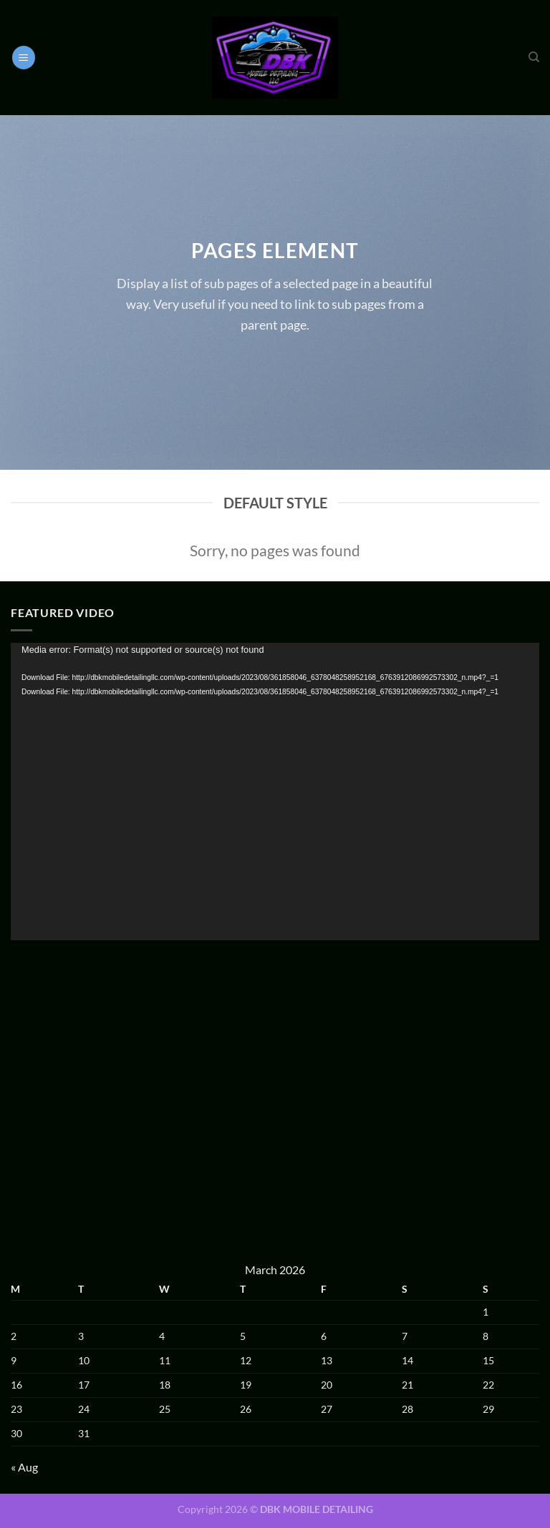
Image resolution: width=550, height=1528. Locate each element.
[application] (275, 791)
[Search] (534, 57)
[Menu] (23, 57)
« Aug (24, 1467)
